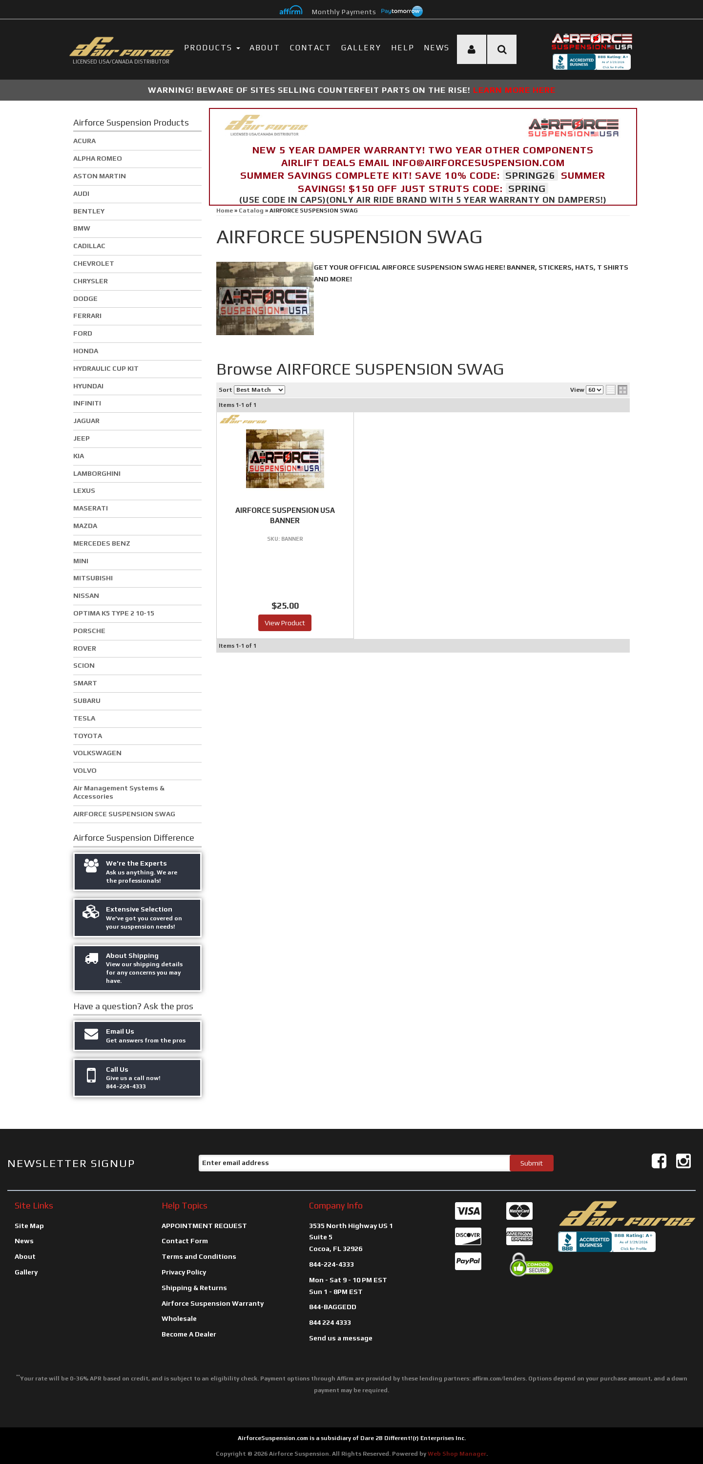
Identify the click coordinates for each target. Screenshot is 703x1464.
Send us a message (340, 1338)
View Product (285, 623)
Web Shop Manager (457, 1453)
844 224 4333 (330, 1322)
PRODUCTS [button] (212, 47)
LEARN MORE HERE (514, 90)
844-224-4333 (331, 1264)
